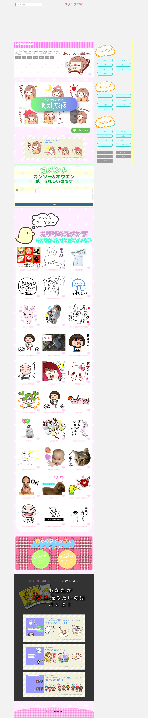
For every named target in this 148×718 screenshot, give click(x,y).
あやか (36, 57)
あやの (29, 57)
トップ (105, 152)
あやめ (42, 57)
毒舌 (104, 69)
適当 (104, 74)
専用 (23, 57)
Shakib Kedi (57, 712)
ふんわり (105, 140)
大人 (104, 65)
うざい (105, 109)
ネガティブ (123, 145)
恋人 (52, 57)
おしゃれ (123, 65)
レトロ (105, 145)
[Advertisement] (74, 24)
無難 (123, 60)
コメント (105, 156)
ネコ (104, 96)
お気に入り (123, 152)
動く (123, 69)
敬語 (104, 60)
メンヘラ (105, 136)
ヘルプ (105, 161)
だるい (123, 136)
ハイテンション (123, 105)
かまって (123, 131)
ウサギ (123, 96)
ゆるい (123, 140)
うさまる (105, 105)
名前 (47, 57)
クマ (104, 100)
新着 (123, 156)
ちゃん (18, 57)
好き (104, 131)
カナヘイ (123, 100)
